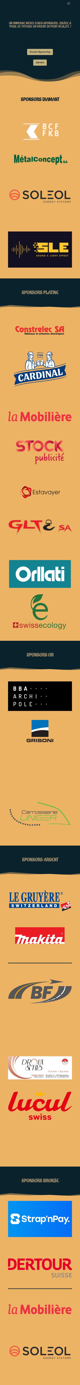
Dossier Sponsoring (40, 52)
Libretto (40, 62)
